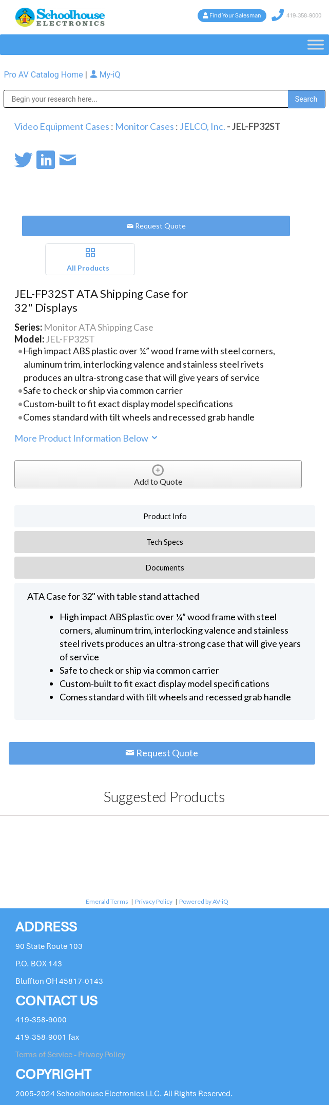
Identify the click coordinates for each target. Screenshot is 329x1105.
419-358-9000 (303, 15)
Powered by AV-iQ (203, 901)
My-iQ (105, 75)
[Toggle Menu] (315, 45)
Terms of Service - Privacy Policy (70, 1055)
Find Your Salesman (235, 15)
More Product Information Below (86, 438)
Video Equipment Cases (61, 126)
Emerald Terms (107, 901)
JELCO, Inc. (202, 126)
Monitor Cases (144, 126)
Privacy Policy (153, 901)
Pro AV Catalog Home (44, 75)
